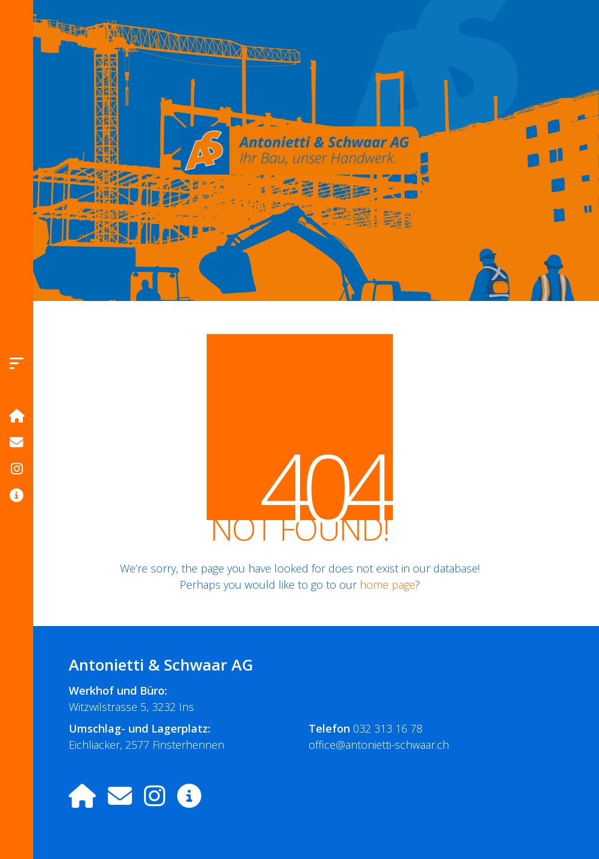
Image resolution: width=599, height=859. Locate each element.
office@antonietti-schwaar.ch (379, 744)
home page (387, 584)
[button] (17, 363)
